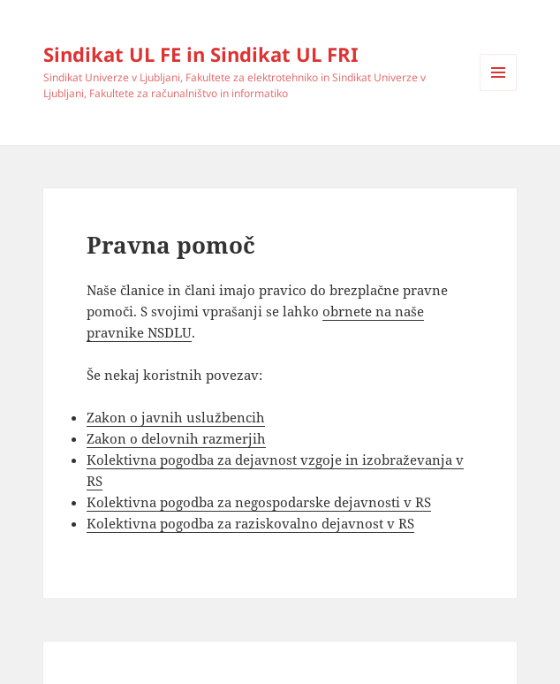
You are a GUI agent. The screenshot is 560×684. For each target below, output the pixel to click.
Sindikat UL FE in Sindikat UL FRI (201, 54)
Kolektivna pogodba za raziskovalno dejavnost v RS (250, 523)
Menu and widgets (499, 90)
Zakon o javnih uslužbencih (176, 417)
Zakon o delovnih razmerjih (176, 438)
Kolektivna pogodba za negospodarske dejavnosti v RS (259, 502)
